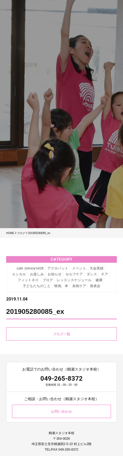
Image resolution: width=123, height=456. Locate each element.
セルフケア (74, 277)
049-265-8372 (61, 378)
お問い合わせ (61, 412)
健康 (98, 283)
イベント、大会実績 (87, 271)
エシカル (19, 277)
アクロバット (57, 271)
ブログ (21, 233)
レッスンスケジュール (74, 283)
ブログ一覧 (61, 334)
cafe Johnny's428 (30, 271)
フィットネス (28, 283)
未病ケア (79, 289)
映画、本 (61, 289)
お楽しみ (37, 277)
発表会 (95, 289)
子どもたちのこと (37, 289)
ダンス (92, 277)
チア (104, 277)
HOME (10, 233)
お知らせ (55, 277)
